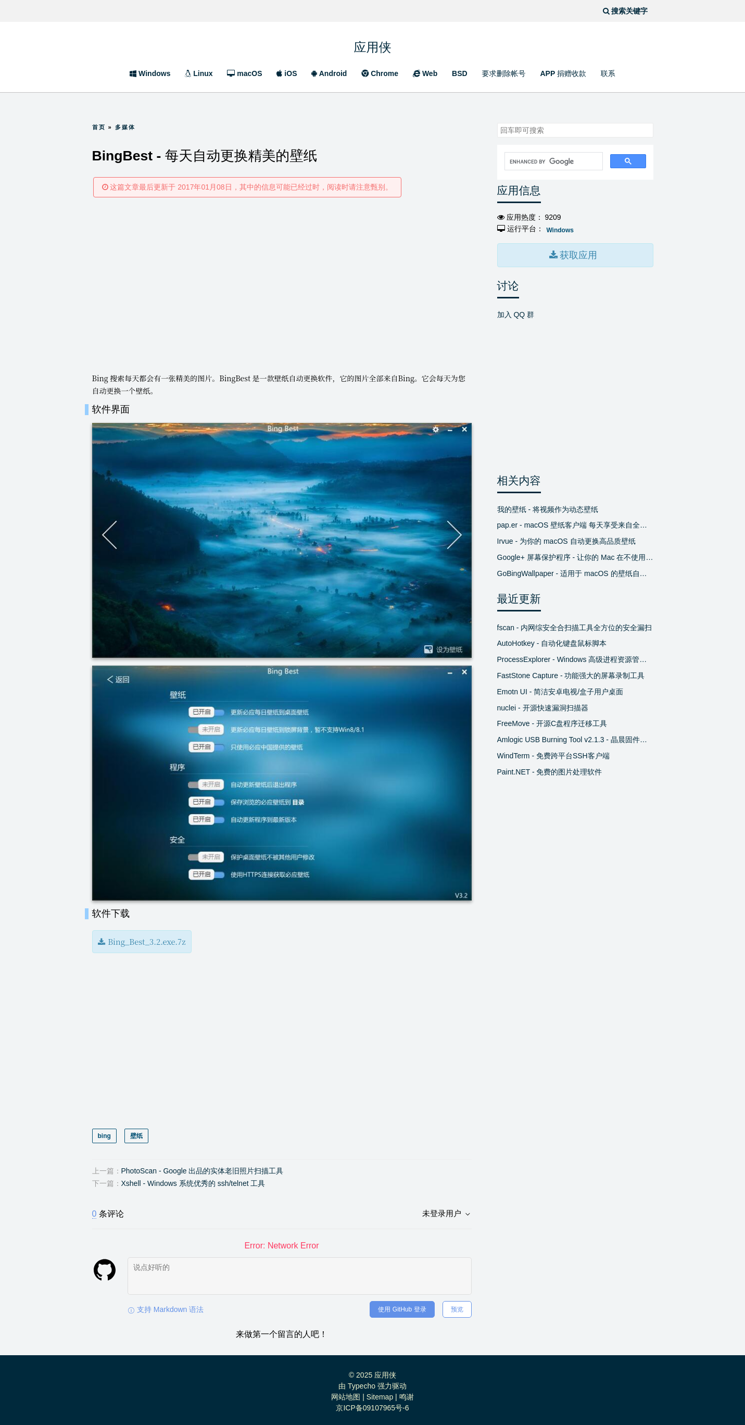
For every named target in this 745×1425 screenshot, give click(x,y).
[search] (553, 161)
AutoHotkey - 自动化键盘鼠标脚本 (552, 642)
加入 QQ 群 (516, 313)
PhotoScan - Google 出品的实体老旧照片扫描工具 (202, 1168)
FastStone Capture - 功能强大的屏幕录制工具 (571, 674)
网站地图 (345, 1394)
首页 (99, 127)
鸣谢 (406, 1394)
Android (329, 73)
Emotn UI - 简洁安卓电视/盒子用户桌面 (560, 690)
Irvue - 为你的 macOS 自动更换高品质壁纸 (566, 540)
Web (425, 73)
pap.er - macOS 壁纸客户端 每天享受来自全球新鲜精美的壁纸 (575, 524)
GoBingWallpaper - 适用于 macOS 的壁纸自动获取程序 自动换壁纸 (575, 572)
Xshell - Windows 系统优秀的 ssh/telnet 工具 (193, 1180)
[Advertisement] (282, 284)
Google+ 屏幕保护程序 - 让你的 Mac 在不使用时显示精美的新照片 (575, 556)
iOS (286, 73)
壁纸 (136, 1133)
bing (104, 1133)
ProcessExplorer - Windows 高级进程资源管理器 (575, 658)
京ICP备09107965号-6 (372, 1405)
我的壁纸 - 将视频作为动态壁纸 (547, 508)
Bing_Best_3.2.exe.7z (144, 939)
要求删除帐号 (504, 73)
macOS (244, 73)
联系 (608, 73)
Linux (198, 73)
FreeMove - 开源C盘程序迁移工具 (552, 722)
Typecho (361, 1383)
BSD (460, 73)
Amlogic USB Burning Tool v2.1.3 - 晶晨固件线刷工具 (575, 738)
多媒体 (125, 127)
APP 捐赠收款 (563, 73)
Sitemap (380, 1394)
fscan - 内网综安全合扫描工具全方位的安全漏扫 (574, 626)
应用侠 (373, 45)
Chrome (379, 73)
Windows (150, 73)
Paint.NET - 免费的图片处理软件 (549, 770)
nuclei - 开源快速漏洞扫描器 (542, 706)
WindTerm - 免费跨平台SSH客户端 (553, 755)
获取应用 (577, 254)
